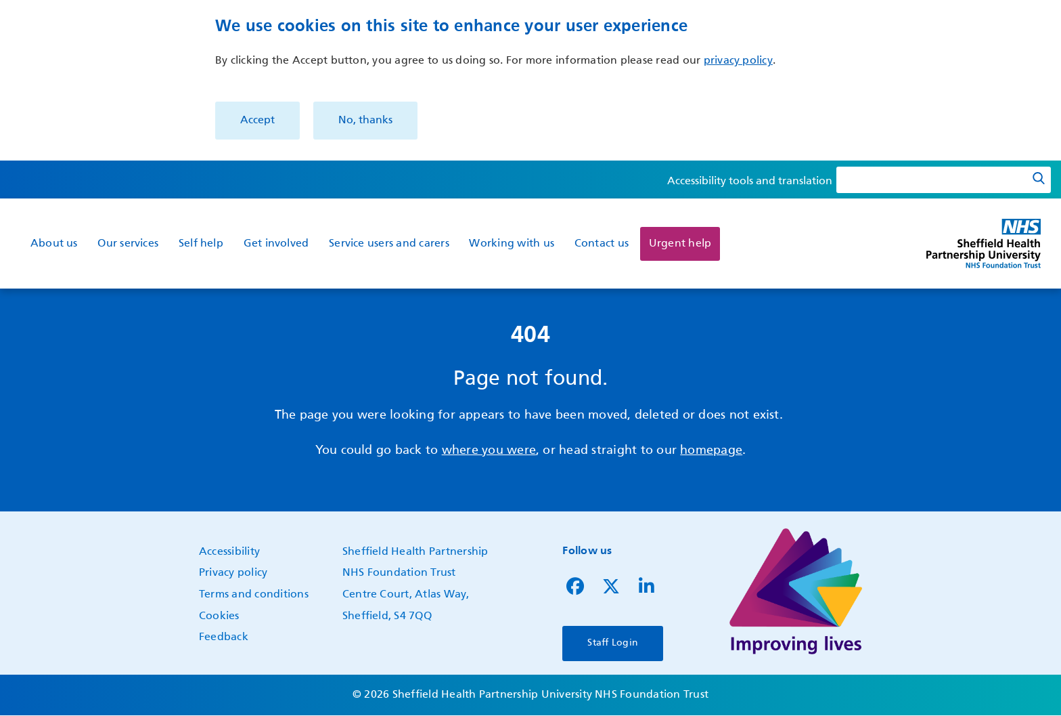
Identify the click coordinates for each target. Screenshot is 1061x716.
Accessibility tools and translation (749, 181)
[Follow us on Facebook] (575, 590)
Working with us (511, 243)
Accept (257, 120)
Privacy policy (233, 573)
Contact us (601, 243)
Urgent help (680, 243)
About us (54, 243)
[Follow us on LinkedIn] (646, 590)
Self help (201, 243)
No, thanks (365, 120)
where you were (489, 450)
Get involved (276, 243)
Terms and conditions (254, 594)
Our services (127, 243)
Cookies (219, 616)
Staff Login (612, 643)
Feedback (223, 637)
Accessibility (229, 552)
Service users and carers (389, 243)
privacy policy (738, 61)
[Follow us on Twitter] (611, 590)
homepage (711, 450)
